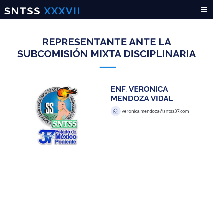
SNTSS (42, 11)
